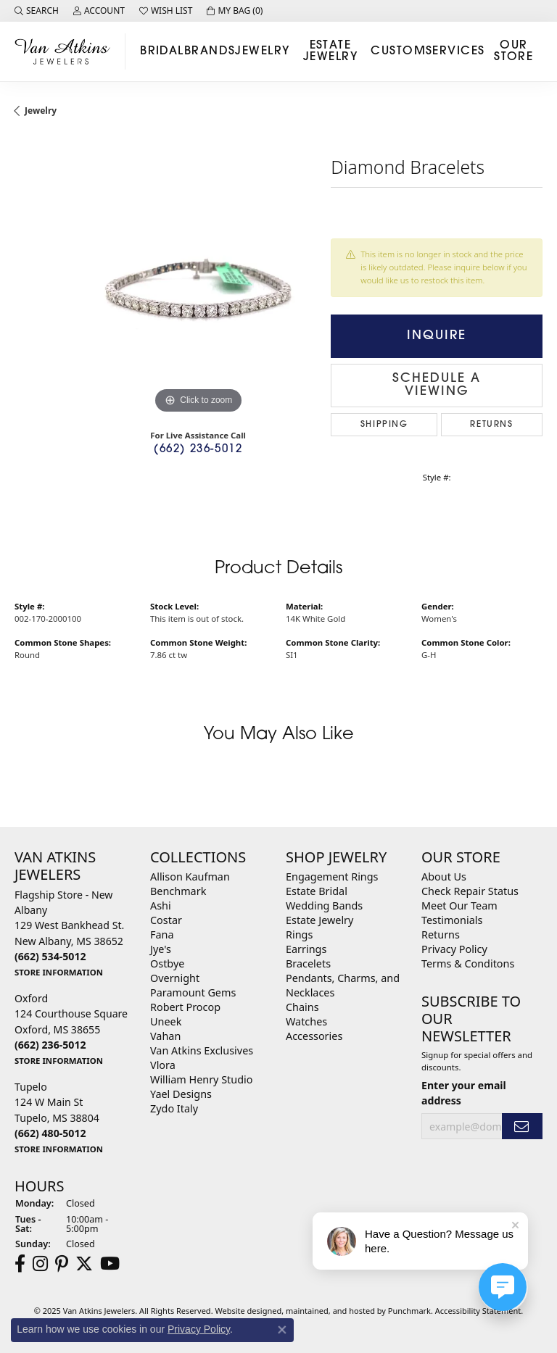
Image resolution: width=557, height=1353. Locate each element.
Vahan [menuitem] (165, 1036)
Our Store (513, 51)
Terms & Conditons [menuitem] (467, 963)
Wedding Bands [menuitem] (324, 905)
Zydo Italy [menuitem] (174, 1108)
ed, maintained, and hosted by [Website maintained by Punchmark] (330, 1310)
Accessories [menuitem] (314, 1036)
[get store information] (59, 971)
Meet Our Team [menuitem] (459, 905)
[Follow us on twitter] (84, 1264)
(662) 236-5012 (198, 449)
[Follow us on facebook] (20, 1264)
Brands (210, 51)
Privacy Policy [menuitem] (454, 949)
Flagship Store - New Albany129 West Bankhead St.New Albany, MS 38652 (69, 933)
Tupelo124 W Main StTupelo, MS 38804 (59, 1117)
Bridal (162, 51)
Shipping (384, 424)
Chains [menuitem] (302, 1007)
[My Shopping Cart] (235, 11)
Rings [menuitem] (299, 934)
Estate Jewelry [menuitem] (319, 920)
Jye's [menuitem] (160, 949)
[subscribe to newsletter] (522, 1126)
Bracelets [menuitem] (308, 963)
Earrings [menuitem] (306, 949)
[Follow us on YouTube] (110, 1264)
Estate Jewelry (330, 51)
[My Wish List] (165, 11)
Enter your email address (463, 1092)
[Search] (37, 11)
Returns (491, 424)
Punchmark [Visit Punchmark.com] (409, 1310)
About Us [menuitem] (443, 876)
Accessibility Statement (478, 1310)
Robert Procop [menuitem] (185, 1007)
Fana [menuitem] (162, 934)
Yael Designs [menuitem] (181, 1094)
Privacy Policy (199, 1329)
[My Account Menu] (99, 11)
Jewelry (262, 51)
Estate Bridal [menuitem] (316, 891)
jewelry (41, 110)
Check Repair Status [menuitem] (470, 891)
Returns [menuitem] (440, 934)
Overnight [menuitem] (174, 978)
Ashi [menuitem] (160, 905)
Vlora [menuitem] (163, 1065)
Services (455, 51)
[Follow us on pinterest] (61, 1264)
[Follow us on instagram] (40, 1264)
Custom (398, 51)
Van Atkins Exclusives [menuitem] (201, 1050)
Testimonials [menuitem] (451, 920)
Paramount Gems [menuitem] (193, 992)
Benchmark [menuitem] (178, 891)
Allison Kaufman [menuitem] (190, 876)
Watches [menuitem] (306, 1021)
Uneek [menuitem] (165, 1021)
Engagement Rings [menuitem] (332, 876)
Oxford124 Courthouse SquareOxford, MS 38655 (71, 1029)
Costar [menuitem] (166, 920)
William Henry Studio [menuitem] (201, 1079)
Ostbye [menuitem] (167, 963)
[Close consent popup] (282, 1329)
